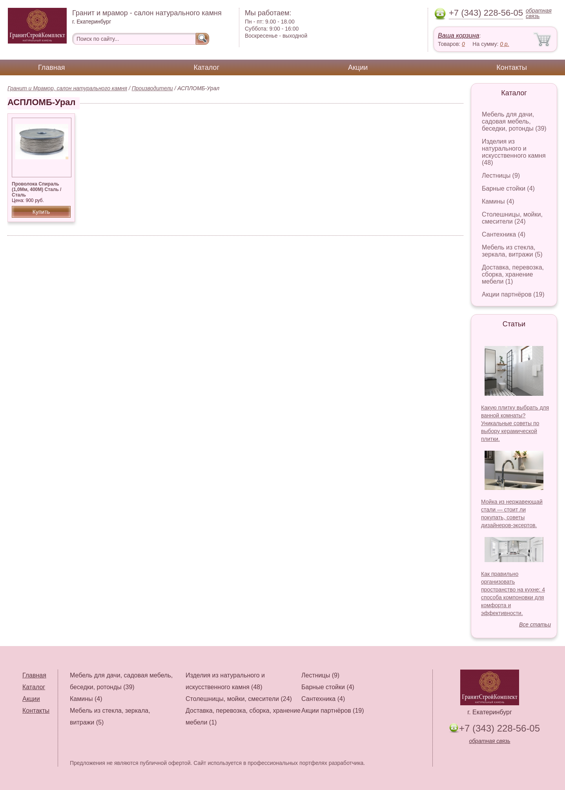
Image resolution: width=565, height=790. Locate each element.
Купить (41, 212)
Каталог (206, 67)
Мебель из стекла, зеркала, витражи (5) (512, 251)
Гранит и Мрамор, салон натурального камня (67, 88)
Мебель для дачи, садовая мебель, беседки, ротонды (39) (514, 121)
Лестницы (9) (501, 175)
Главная (51, 67)
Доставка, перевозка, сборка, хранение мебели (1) (513, 274)
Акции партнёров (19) (513, 294)
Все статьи (535, 624)
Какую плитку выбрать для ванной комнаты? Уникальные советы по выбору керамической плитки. (515, 423)
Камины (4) (498, 201)
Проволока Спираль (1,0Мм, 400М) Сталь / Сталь (36, 189)
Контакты (511, 67)
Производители (152, 88)
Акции (358, 67)
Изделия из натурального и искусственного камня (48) (514, 152)
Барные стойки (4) (508, 188)
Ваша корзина (458, 35)
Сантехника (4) (503, 234)
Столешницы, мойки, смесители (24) (512, 218)
